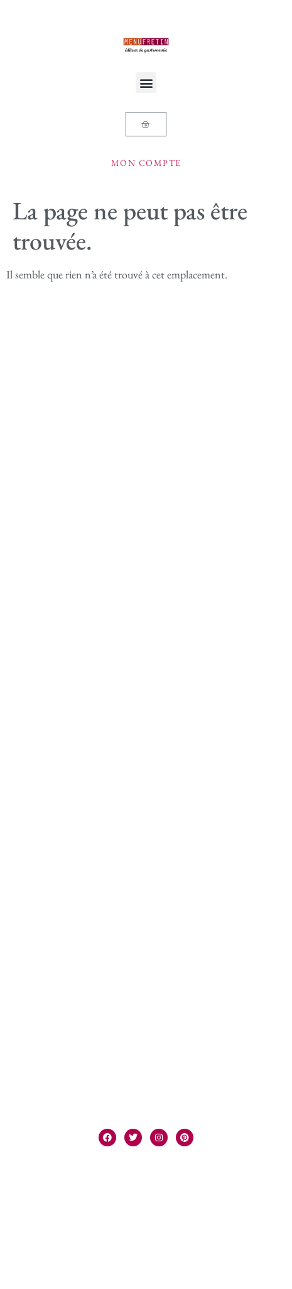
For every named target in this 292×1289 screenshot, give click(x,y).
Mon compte (146, 162)
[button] (146, 82)
